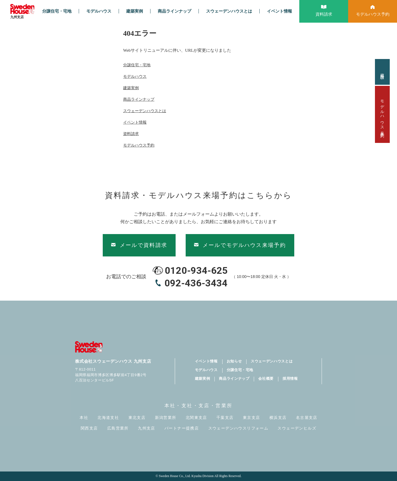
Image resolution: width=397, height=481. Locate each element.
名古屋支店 (306, 418)
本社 (84, 418)
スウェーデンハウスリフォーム (238, 428)
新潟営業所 (165, 418)
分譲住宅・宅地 (56, 11)
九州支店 (146, 428)
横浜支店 (278, 418)
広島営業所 (118, 428)
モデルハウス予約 (138, 145)
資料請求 (382, 71)
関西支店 (89, 428)
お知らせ (234, 361)
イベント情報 (279, 11)
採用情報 (290, 378)
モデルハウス (98, 11)
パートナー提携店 (181, 428)
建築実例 (134, 11)
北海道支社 (108, 418)
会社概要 (266, 378)
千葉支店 (225, 418)
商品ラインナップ (174, 11)
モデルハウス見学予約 (382, 114)
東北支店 (137, 418)
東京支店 (251, 418)
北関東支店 (196, 418)
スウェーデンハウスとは (229, 11)
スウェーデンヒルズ (297, 428)
